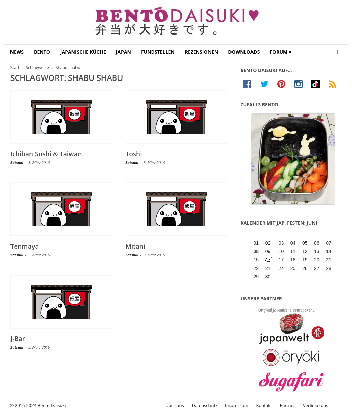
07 (328, 243)
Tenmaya (24, 246)
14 (328, 251)
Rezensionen (201, 52)
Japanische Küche (83, 52)
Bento (42, 52)
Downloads (244, 52)
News (17, 52)
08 (256, 251)
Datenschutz (205, 405)
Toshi (134, 154)
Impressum (236, 405)
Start (15, 67)
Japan (123, 52)
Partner (287, 405)
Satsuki (16, 162)
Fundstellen (158, 52)
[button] (338, 52)
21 (328, 259)
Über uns (174, 405)
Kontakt (264, 405)
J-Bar (17, 338)
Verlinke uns (315, 405)
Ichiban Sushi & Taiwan (46, 154)
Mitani (136, 246)
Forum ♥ (280, 52)
